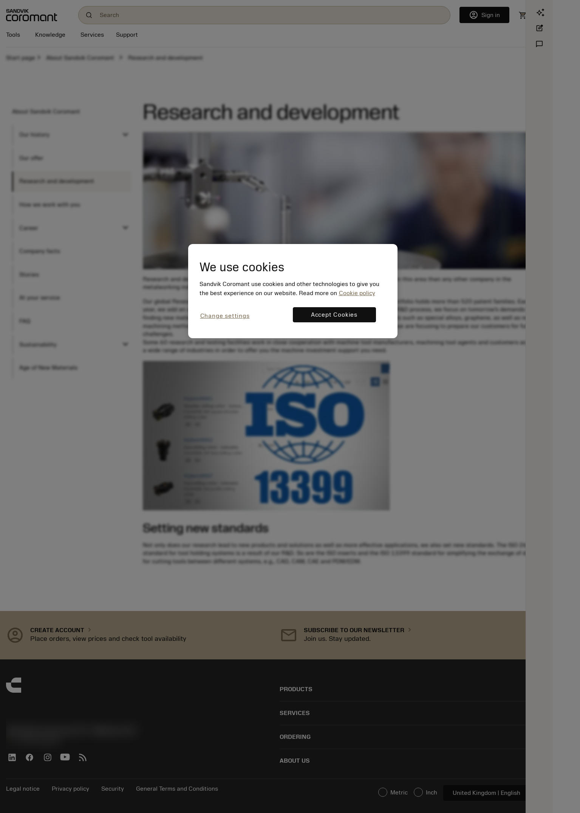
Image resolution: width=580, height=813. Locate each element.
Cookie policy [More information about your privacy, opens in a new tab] (357, 293)
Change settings (225, 316)
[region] (292, 291)
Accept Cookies (334, 315)
